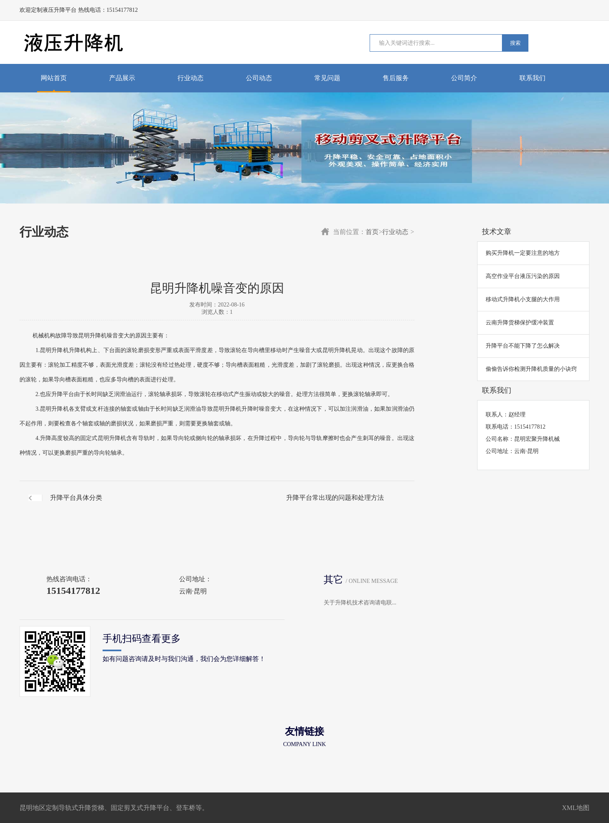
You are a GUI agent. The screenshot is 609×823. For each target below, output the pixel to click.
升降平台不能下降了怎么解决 (523, 346)
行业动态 (190, 77)
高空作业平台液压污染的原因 (523, 276)
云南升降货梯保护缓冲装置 (520, 323)
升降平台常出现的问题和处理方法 (335, 497)
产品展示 (122, 77)
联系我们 (532, 77)
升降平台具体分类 (76, 497)
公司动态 (259, 77)
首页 (372, 231)
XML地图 (575, 807)
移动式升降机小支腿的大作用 (523, 299)
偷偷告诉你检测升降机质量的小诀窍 (531, 369)
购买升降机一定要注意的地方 (523, 253)
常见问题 (327, 77)
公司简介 (464, 77)
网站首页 (54, 77)
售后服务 (396, 77)
